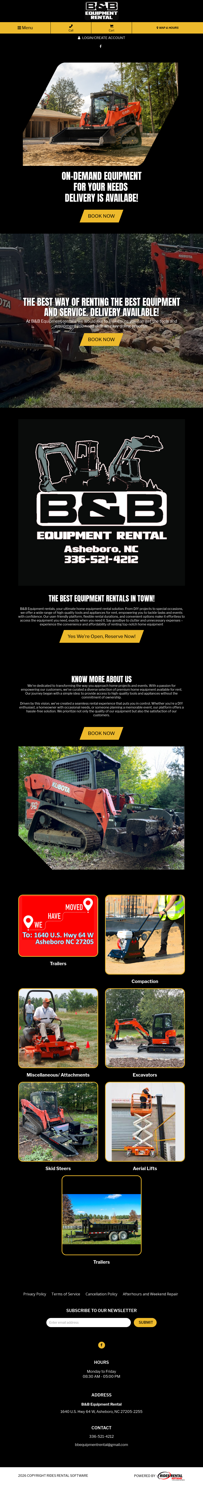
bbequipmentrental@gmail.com (101, 1445)
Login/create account (101, 38)
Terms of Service (65, 1294)
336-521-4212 (101, 1437)
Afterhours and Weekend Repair (150, 1294)
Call (71, 28)
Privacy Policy (34, 1294)
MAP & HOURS (168, 27)
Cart (111, 28)
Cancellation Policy (101, 1294)
